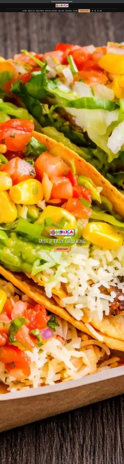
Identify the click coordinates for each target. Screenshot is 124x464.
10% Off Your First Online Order (62, 1)
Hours (75, 11)
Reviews (68, 11)
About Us (31, 11)
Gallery (61, 11)
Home (24, 11)
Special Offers (51, 11)
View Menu (40, 11)
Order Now (84, 11)
